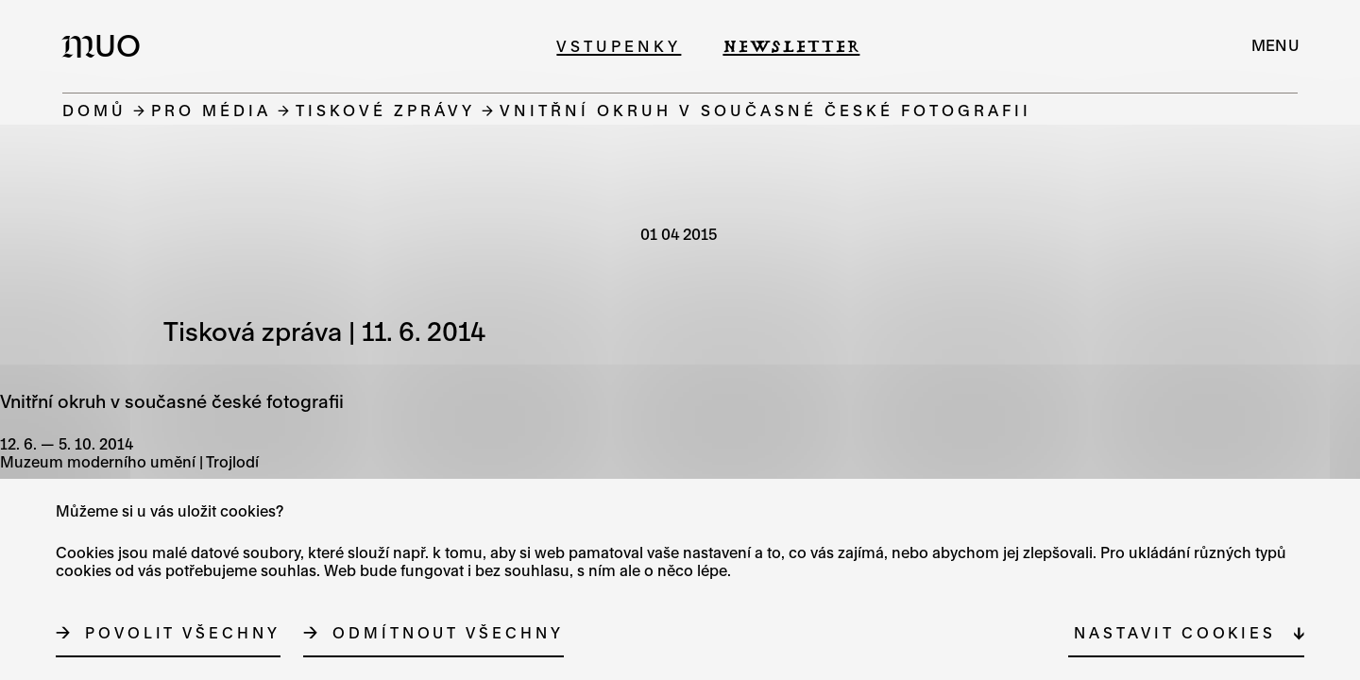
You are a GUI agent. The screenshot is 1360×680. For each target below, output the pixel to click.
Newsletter (790, 46)
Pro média (211, 110)
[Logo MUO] (106, 45)
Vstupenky (618, 46)
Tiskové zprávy (385, 110)
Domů (94, 110)
